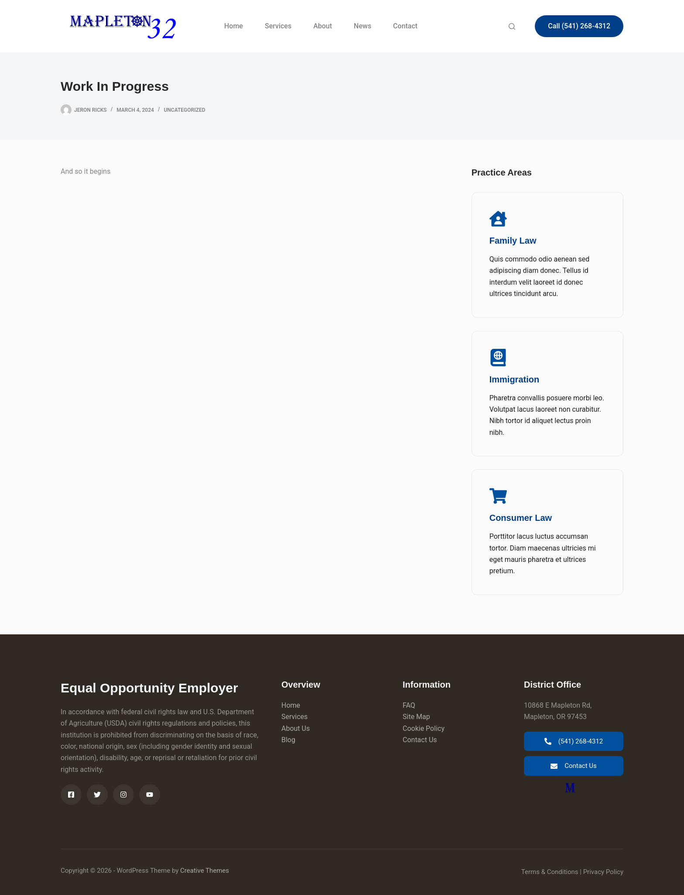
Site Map (416, 717)
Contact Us (420, 740)
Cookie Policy (424, 728)
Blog (288, 740)
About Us (295, 728)
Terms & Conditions (549, 872)
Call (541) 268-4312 (579, 26)
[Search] (512, 26)
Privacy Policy (603, 872)
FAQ (409, 705)
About (322, 26)
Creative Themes (204, 870)
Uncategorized (184, 110)
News (362, 26)
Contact (405, 26)
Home (233, 26)
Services (278, 26)
